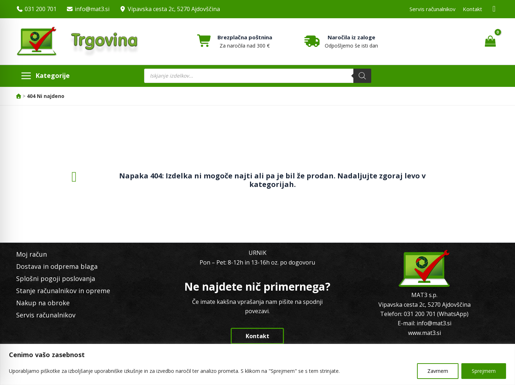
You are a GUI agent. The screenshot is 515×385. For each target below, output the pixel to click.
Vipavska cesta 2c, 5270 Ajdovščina (174, 9)
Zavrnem (437, 370)
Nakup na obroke (43, 302)
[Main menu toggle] (45, 76)
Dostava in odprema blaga (57, 266)
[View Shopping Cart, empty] (490, 41)
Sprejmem (484, 370)
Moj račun (31, 254)
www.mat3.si (424, 333)
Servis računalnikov (432, 9)
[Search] (362, 76)
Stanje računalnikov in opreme (63, 290)
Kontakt (472, 9)
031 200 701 (41, 9)
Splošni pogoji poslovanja (55, 278)
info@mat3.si (92, 9)
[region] (257, 364)
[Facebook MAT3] (494, 9)
